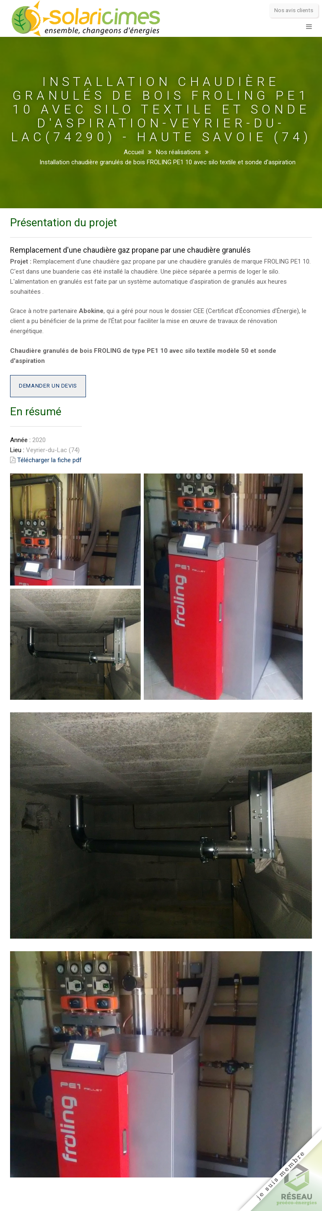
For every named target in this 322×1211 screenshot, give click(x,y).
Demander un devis (48, 386)
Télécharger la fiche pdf (49, 460)
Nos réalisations (178, 152)
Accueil (134, 152)
